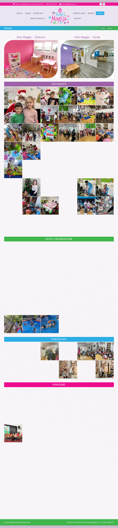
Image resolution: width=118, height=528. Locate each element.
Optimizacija (13, 522)
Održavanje (22, 522)
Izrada (6, 522)
